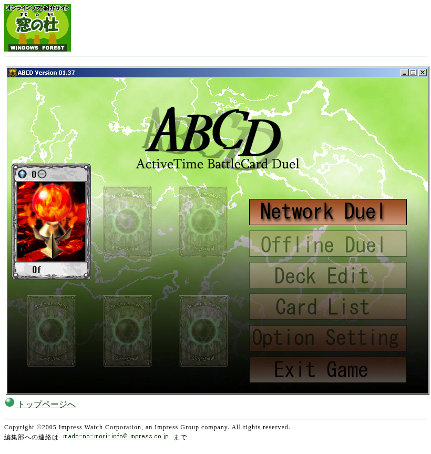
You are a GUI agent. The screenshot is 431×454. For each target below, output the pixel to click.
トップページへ (40, 404)
